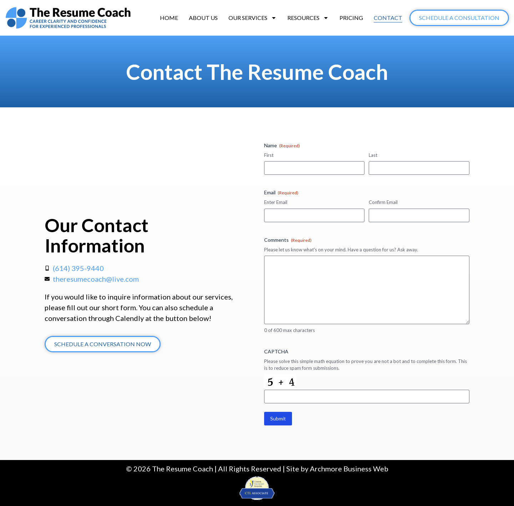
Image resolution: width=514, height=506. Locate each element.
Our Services (252, 17)
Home (169, 17)
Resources (308, 17)
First (268, 155)
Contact (388, 17)
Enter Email (275, 202)
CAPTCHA (276, 351)
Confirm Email (383, 202)
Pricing (351, 17)
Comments (288, 240)
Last (373, 155)
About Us (203, 17)
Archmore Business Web (349, 468)
